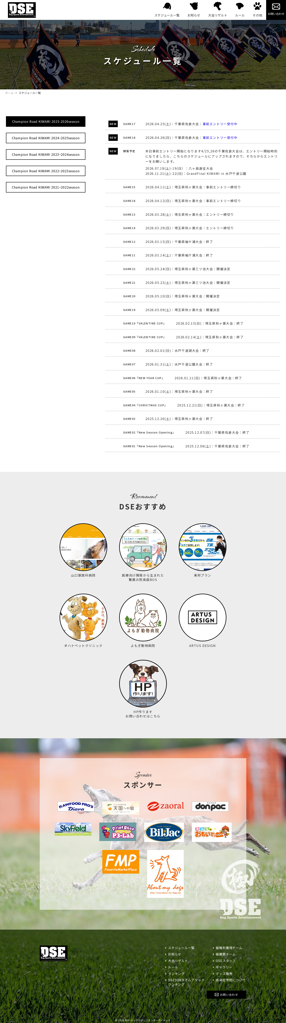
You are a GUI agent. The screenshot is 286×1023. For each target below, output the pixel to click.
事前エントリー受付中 (220, 123)
